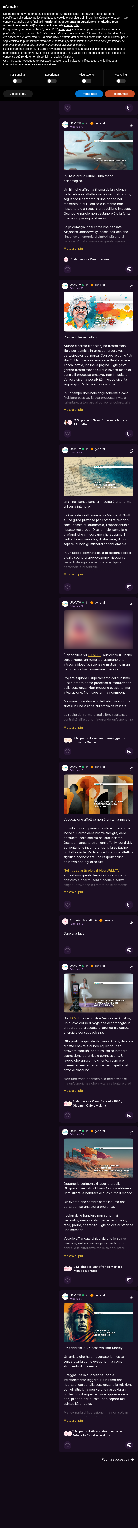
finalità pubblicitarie (26, 41)
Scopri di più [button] (18, 93)
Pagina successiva (118, 1459)
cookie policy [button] (72, 25)
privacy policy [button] (32, 17)
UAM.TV (75, 123)
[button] (133, 6)
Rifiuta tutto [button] (89, 93)
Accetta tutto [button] (119, 93)
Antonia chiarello (82, 920)
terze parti (65, 29)
